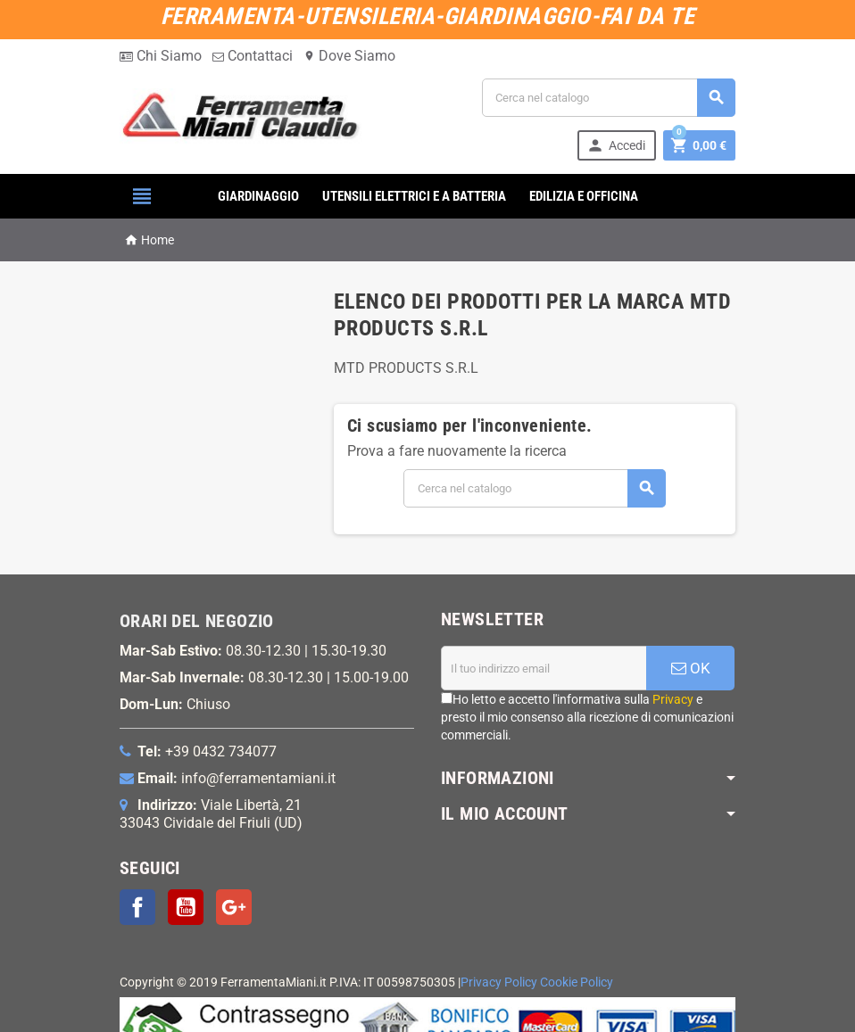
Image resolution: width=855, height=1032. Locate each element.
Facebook (137, 907)
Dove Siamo (349, 55)
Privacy (672, 699)
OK (690, 668)
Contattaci (252, 55)
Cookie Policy (576, 982)
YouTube (185, 907)
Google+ (234, 907)
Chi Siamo (161, 55)
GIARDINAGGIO (258, 196)
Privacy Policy (499, 982)
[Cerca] (608, 97)
